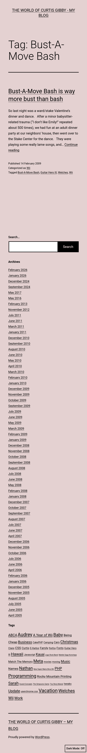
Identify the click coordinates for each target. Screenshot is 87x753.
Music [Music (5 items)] (65, 661)
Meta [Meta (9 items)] (38, 661)
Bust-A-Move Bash (28, 172)
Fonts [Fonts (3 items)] (60, 648)
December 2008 (18, 445)
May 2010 (14, 360)
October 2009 (17, 400)
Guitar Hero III (48, 172)
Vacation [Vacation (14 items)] (48, 690)
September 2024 (19, 287)
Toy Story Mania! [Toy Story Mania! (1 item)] (56, 684)
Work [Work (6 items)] (18, 698)
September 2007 (19, 513)
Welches (63, 172)
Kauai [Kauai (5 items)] (40, 654)
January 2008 (17, 496)
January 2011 (17, 332)
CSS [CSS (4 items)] (18, 648)
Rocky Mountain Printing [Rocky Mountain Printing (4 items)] (54, 676)
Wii (28, 168)
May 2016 (14, 298)
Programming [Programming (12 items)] (22, 676)
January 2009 (17, 439)
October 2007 (17, 507)
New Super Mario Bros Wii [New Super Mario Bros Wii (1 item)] (43, 669)
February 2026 (17, 270)
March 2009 (16, 428)
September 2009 (19, 406)
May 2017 (14, 292)
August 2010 (16, 349)
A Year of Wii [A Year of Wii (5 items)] (43, 635)
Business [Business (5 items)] (25, 642)
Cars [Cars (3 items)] (57, 642)
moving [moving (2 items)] (56, 661)
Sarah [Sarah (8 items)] (13, 683)
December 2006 (18, 541)
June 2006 (15, 564)
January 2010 (17, 383)
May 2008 (14, 485)
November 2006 (18, 547)
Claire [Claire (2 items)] (11, 648)
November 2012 (18, 309)
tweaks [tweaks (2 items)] (67, 683)
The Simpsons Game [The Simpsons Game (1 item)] (41, 684)
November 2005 (18, 592)
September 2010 (19, 343)
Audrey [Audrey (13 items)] (25, 634)
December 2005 (18, 587)
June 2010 (15, 355)
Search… (14, 237)
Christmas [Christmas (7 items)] (69, 642)
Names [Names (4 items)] (13, 669)
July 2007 (14, 524)
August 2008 (16, 468)
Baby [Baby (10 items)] (58, 634)
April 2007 (15, 536)
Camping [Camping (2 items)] (48, 642)
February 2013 (17, 304)
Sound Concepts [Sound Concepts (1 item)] (25, 684)
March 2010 (16, 372)
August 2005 (16, 598)
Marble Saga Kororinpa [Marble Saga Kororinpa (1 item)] (68, 655)
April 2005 (15, 615)
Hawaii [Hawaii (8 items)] (17, 654)
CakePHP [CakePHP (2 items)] (38, 642)
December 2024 (18, 281)
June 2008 (15, 479)
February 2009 (17, 434)
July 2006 (14, 558)
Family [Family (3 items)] (44, 648)
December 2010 (18, 338)
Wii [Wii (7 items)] (11, 698)
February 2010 (17, 377)
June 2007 (15, 530)
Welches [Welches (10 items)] (66, 690)
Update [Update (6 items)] (14, 691)
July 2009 (14, 411)
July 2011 (14, 315)
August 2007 (16, 519)
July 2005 (14, 604)
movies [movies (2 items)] (48, 661)
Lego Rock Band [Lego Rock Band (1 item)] (51, 655)
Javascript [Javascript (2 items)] (29, 654)
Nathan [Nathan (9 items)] (26, 668)
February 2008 (17, 491)
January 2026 (17, 275)
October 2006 (17, 553)
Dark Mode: (75, 749)
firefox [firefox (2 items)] (52, 648)
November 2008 (18, 451)
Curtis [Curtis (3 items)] (25, 648)
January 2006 (17, 581)
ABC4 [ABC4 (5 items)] (12, 635)
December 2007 (18, 502)
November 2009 (18, 394)
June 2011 (15, 321)
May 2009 (14, 422)
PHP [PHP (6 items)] (58, 668)
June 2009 (15, 417)
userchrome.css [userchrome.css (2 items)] (29, 691)
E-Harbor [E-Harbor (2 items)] (34, 648)
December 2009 (18, 388)
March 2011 (16, 326)
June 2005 (15, 609)
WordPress (42, 737)
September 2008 (19, 462)
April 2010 (15, 366)
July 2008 (14, 473)
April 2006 (15, 570)
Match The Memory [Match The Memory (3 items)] (20, 661)
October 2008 (17, 456)
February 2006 (17, 575)
